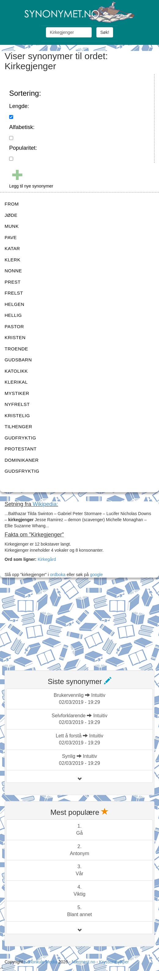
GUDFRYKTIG (20, 437)
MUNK (12, 226)
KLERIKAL (16, 382)
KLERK (12, 259)
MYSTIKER (17, 393)
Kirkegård (47, 559)
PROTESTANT (21, 448)
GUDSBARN (18, 359)
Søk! (104, 32)
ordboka (57, 574)
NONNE (13, 270)
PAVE (11, 237)
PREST (13, 282)
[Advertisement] (50, 625)
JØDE (11, 215)
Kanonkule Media (41, 961)
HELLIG (13, 315)
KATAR (12, 248)
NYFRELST (17, 404)
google (96, 574)
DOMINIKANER (22, 460)
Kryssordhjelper (114, 961)
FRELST (14, 293)
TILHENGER (18, 426)
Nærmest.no (83, 961)
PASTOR (14, 326)
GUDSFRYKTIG (22, 471)
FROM (12, 203)
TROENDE (16, 348)
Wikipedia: (45, 504)
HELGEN (14, 304)
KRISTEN (15, 337)
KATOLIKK (16, 371)
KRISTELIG (17, 415)
